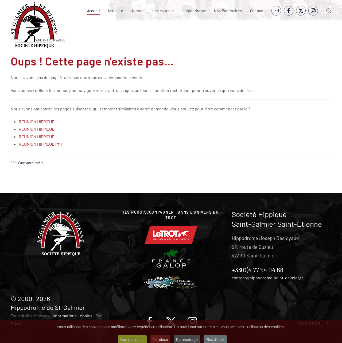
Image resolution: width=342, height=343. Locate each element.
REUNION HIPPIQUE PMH (41, 144)
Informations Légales (72, 315)
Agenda (137, 10)
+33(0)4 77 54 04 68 (257, 269)
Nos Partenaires (228, 10)
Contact (256, 10)
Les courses (163, 10)
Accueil (93, 10)
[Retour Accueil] (34, 24)
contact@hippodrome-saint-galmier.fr (267, 277)
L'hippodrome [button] (194, 10)
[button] (328, 10)
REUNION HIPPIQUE (37, 121)
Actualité (115, 10)
